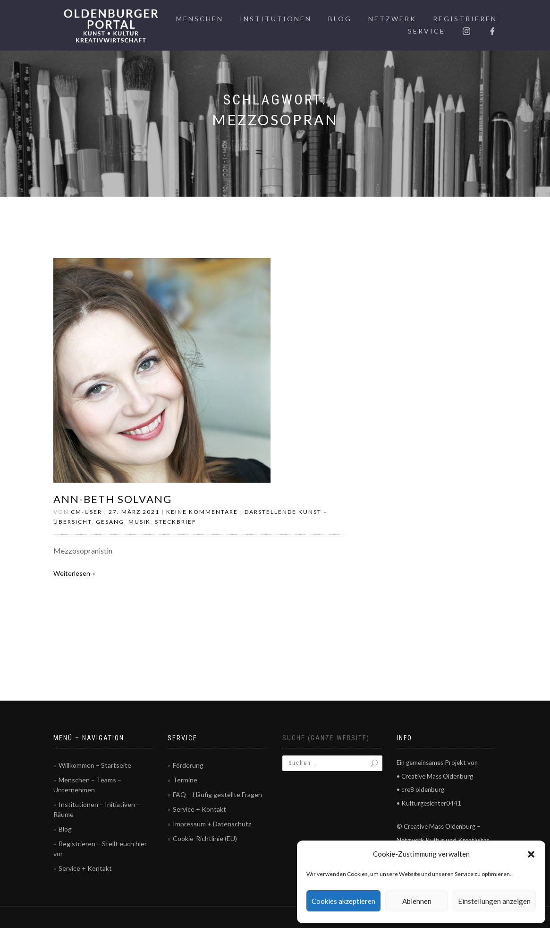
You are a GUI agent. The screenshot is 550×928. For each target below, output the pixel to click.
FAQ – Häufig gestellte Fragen (217, 794)
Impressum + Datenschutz (212, 824)
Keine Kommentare (202, 511)
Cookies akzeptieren (343, 901)
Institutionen (276, 19)
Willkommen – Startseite (95, 765)
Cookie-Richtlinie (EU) (205, 838)
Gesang (110, 521)
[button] (531, 854)
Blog (340, 19)
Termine (185, 780)
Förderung (188, 765)
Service (426, 31)
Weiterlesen (71, 573)
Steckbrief (175, 521)
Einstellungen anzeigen (494, 901)
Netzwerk (392, 19)
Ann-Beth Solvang (112, 499)
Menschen (199, 19)
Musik (139, 521)
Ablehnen (417, 901)
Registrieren (465, 19)
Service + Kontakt (85, 868)
